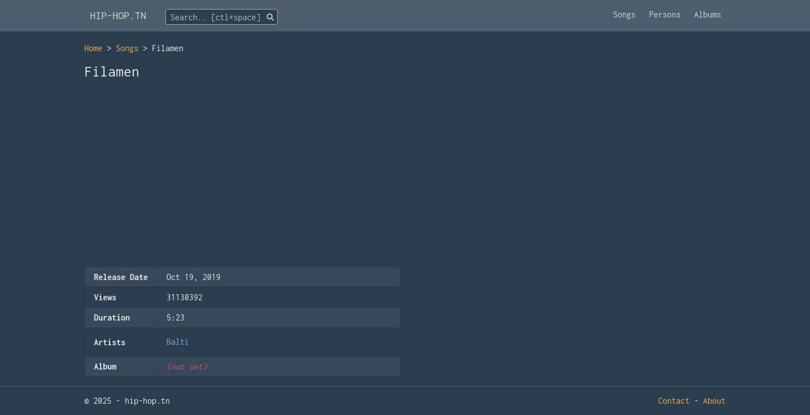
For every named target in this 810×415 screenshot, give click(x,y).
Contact (674, 400)
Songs (624, 14)
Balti (177, 341)
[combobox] (221, 17)
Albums (707, 14)
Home (93, 48)
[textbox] (221, 17)
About (714, 400)
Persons (665, 14)
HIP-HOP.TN (118, 15)
